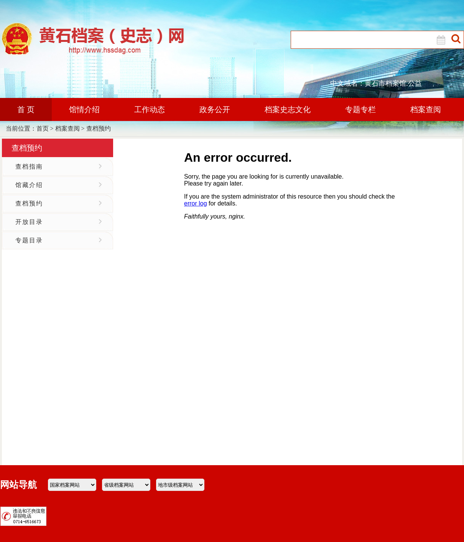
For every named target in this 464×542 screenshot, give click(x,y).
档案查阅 (425, 109)
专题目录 (29, 240)
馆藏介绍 (29, 185)
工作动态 (149, 109)
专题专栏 (360, 109)
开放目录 (29, 222)
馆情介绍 (84, 109)
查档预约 (98, 128)
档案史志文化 (288, 109)
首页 (42, 128)
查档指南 (29, 166)
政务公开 (214, 109)
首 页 (26, 109)
